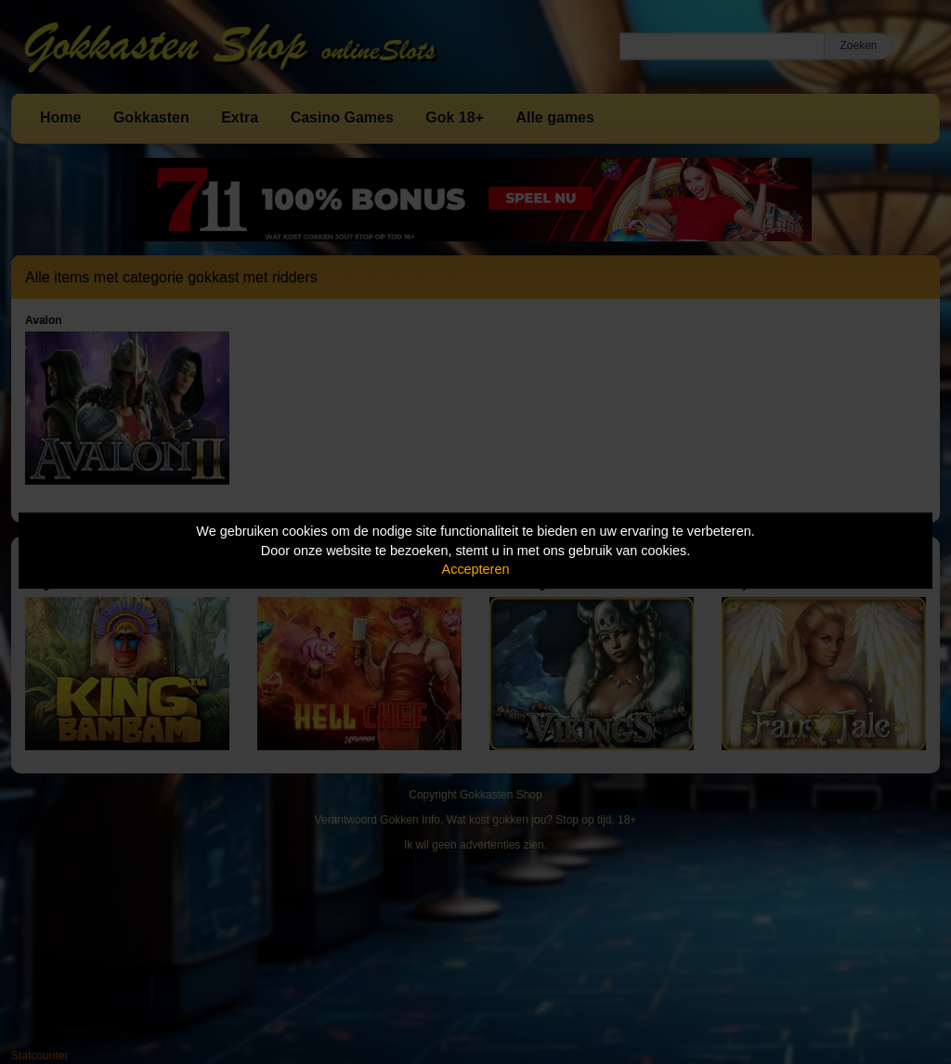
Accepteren (476, 569)
